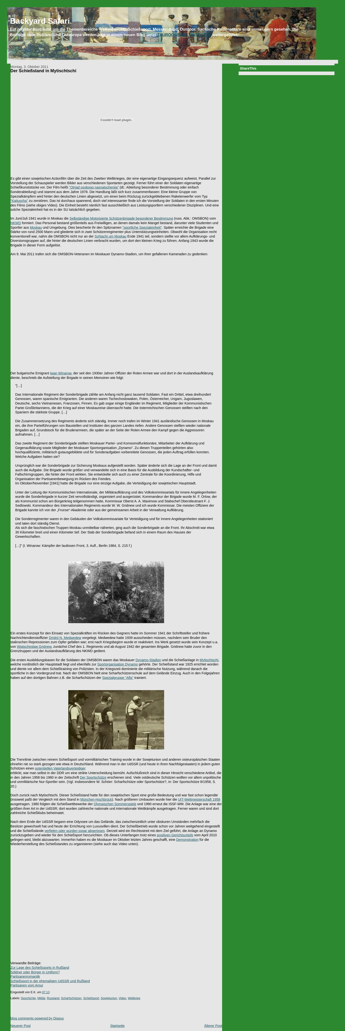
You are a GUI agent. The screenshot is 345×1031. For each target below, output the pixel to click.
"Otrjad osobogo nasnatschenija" (94, 187)
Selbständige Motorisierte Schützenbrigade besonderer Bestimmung (121, 218)
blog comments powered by (37, 1018)
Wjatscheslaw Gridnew (34, 647)
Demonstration (187, 840)
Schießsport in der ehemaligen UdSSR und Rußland (50, 981)
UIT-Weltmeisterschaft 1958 (199, 799)
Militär (41, 998)
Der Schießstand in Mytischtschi (43, 70)
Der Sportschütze (93, 777)
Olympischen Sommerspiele (115, 804)
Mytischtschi (209, 660)
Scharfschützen (71, 998)
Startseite (117, 1026)
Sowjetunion (109, 998)
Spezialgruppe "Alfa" (117, 678)
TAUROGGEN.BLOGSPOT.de (184, 35)
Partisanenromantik (25, 976)
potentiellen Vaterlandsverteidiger (60, 768)
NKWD (16, 223)
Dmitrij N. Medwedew (65, 638)
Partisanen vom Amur (27, 985)
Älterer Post (213, 1026)
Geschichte (28, 998)
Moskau (36, 227)
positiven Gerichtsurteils (175, 835)
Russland (53, 998)
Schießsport (91, 998)
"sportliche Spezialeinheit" (142, 227)
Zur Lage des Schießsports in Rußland (40, 968)
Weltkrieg (134, 998)
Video (122, 998)
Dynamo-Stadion (148, 660)
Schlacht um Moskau (110, 236)
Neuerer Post (21, 1026)
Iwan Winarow (60, 373)
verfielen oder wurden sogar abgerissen (75, 831)
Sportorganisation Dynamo (117, 664)
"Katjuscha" (19, 201)
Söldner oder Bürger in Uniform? (35, 972)
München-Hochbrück (96, 799)
